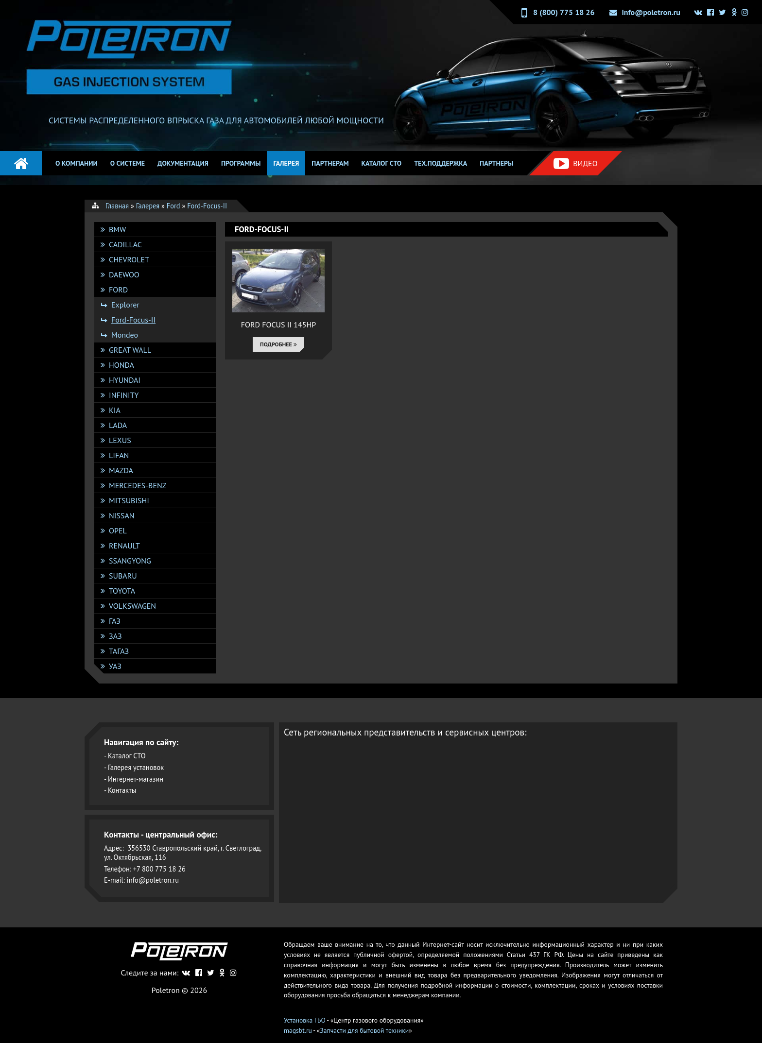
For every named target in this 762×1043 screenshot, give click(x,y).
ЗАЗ (115, 636)
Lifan (119, 455)
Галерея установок (136, 767)
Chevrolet (129, 259)
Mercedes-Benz (137, 485)
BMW (117, 229)
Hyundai (124, 380)
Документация (182, 163)
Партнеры (496, 163)
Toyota (122, 591)
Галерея (286, 163)
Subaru (123, 576)
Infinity (124, 395)
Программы (241, 163)
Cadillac (125, 244)
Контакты (122, 790)
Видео (575, 163)
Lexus (120, 440)
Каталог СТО (382, 163)
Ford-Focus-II (133, 320)
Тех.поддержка (440, 163)
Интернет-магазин (135, 779)
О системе (127, 163)
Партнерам (330, 163)
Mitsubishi (129, 500)
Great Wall (130, 350)
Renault (124, 545)
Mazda (121, 470)
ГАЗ (115, 621)
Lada (118, 425)
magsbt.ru (298, 1030)
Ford (118, 289)
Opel (118, 530)
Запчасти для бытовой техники (364, 1030)
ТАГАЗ (119, 651)
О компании (76, 163)
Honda (121, 365)
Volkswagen (132, 606)
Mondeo (124, 335)
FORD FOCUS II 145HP (278, 324)
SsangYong (130, 560)
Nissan (122, 515)
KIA (115, 410)
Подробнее (278, 344)
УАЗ (115, 666)
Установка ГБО (305, 1020)
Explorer (125, 304)
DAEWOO (124, 274)
